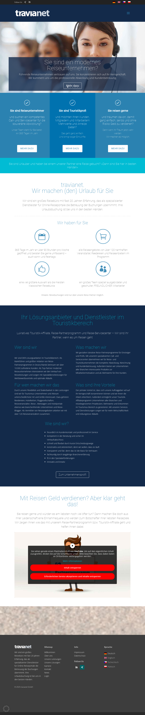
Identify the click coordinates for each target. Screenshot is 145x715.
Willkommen (49, 652)
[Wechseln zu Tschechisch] (124, 3)
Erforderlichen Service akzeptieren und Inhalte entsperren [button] (72, 576)
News (46, 672)
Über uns (48, 655)
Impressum (79, 652)
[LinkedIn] (29, 2)
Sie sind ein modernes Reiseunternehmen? (72, 66)
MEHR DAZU (27, 148)
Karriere (47, 666)
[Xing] (25, 2)
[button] (6, 708)
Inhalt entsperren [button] (72, 567)
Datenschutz (79, 655)
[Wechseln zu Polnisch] (129, 3)
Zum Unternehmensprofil (72, 474)
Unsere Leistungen (52, 659)
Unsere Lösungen (52, 662)
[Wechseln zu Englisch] (119, 3)
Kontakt (47, 669)
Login (46, 676)
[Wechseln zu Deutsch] (111, 653)
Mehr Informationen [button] (72, 561)
